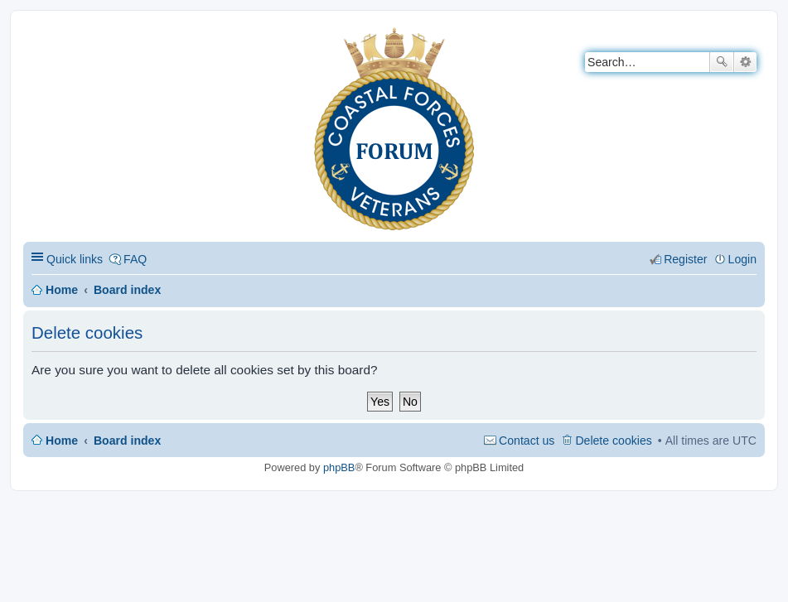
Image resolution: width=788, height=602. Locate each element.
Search (721, 62)
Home (62, 289)
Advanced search (745, 62)
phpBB (339, 467)
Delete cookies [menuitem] (613, 440)
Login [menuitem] (742, 259)
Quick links (74, 259)
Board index (127, 289)
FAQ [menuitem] (135, 259)
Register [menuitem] (685, 259)
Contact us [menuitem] (526, 440)
